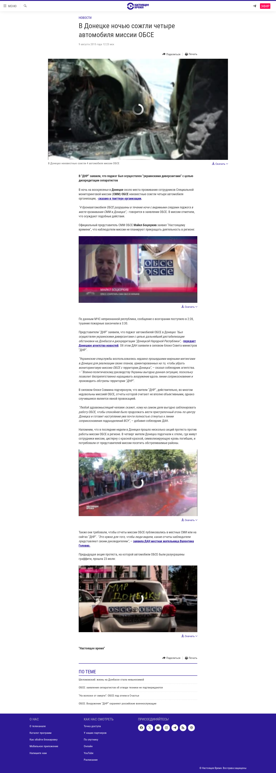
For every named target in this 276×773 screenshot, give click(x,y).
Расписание (91, 759)
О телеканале (38, 726)
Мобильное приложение (44, 746)
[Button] (171, 54)
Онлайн (88, 746)
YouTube (88, 753)
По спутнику (91, 739)
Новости (85, 18)
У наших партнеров (95, 732)
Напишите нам (38, 753)
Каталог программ (40, 732)
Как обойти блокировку (44, 739)
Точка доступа (92, 726)
